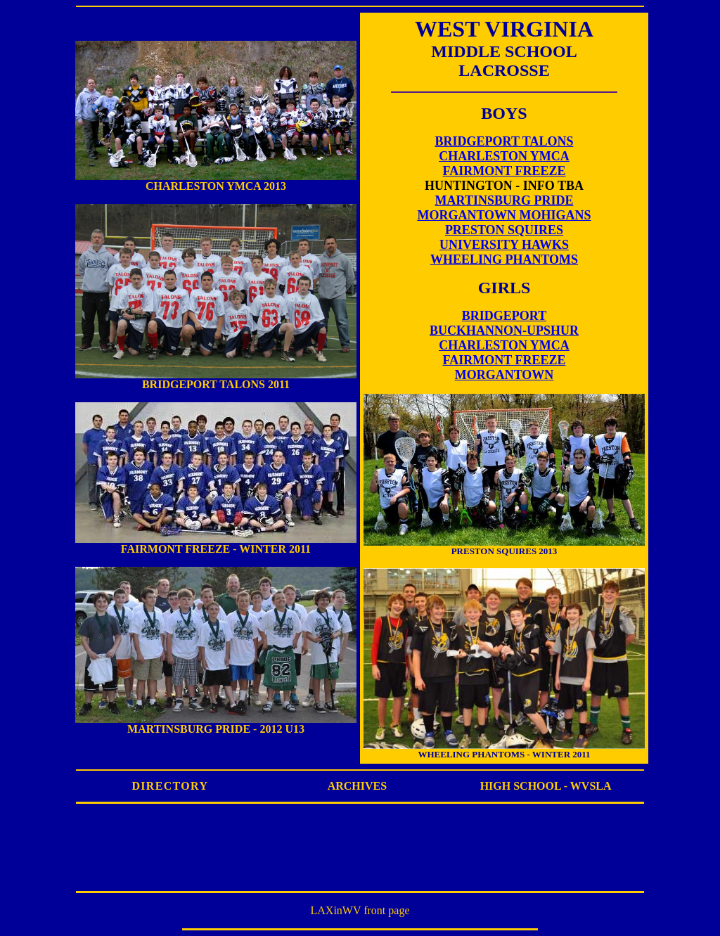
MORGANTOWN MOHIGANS (504, 215)
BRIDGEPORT (504, 316)
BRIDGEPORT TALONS (504, 141)
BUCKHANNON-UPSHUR (504, 330)
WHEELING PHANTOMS (504, 259)
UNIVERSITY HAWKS (504, 245)
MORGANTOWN (504, 375)
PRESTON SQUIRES (504, 230)
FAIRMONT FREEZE (504, 171)
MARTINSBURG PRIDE (504, 200)
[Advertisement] (360, 853)
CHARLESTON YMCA (504, 156)
